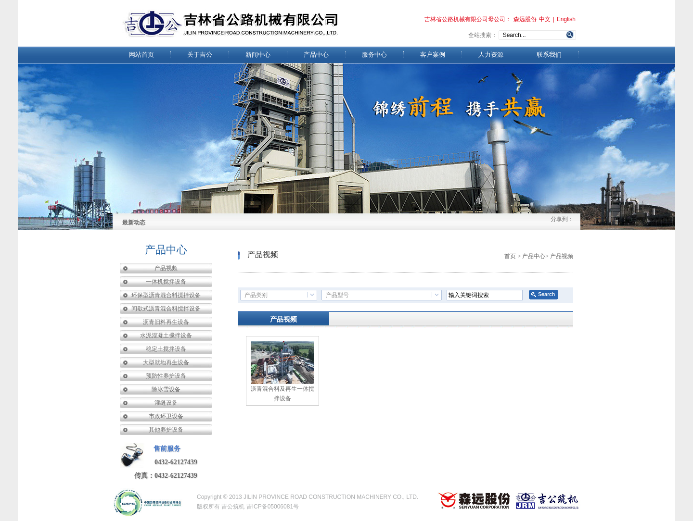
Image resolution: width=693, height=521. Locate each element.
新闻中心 (257, 54)
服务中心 (374, 54)
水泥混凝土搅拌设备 (166, 335)
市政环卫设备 (166, 416)
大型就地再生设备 (166, 362)
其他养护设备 (166, 429)
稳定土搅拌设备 (166, 349)
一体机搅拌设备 (166, 281)
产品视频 (166, 268)
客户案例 (432, 54)
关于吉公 (199, 54)
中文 (545, 19)
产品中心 (316, 54)
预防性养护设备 (166, 375)
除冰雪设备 (166, 389)
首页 (510, 256)
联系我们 (549, 54)
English (566, 19)
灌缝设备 (166, 402)
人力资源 (490, 54)
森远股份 (525, 19)
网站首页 (141, 54)
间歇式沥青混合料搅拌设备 (166, 308)
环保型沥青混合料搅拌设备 (166, 295)
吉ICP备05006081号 (272, 506)
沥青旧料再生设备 (166, 322)
